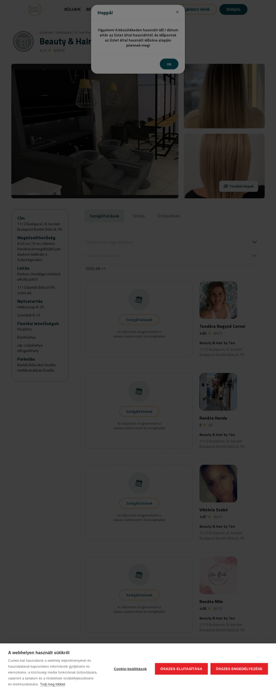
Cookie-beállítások (130, 669)
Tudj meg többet (52, 684)
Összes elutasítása (181, 669)
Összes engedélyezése (239, 669)
